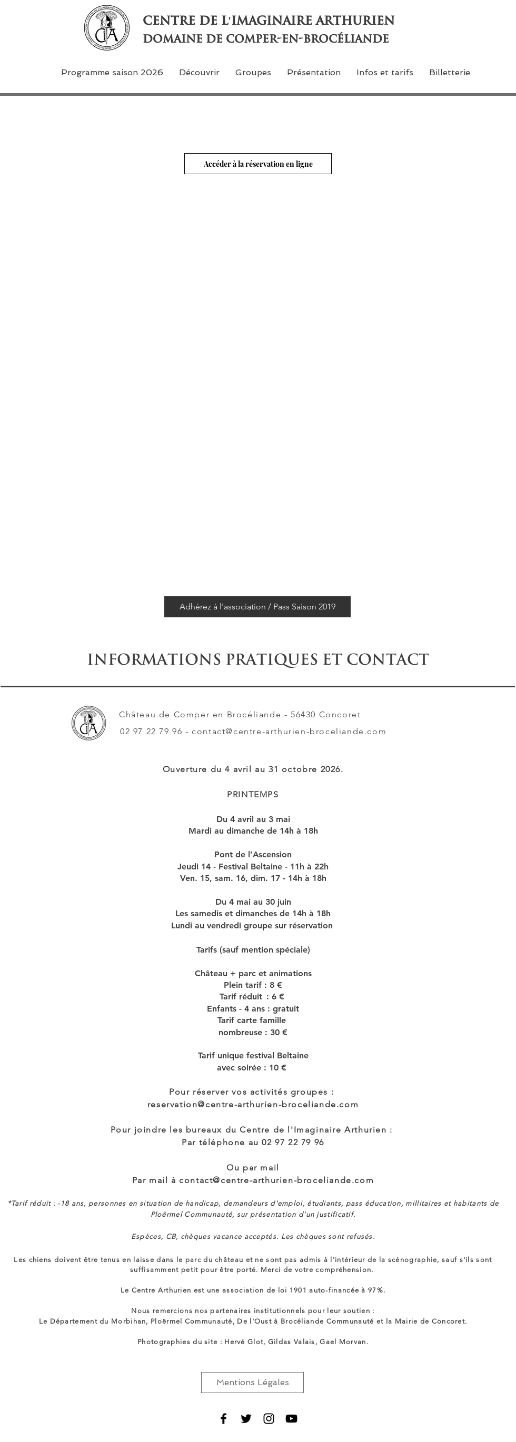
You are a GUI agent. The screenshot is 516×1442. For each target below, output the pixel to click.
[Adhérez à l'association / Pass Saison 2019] (257, 606)
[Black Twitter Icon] (246, 1418)
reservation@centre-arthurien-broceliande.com (253, 1104)
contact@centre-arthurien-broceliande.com (289, 731)
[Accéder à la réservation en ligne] (258, 163)
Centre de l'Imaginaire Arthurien (269, 20)
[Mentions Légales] (252, 1382)
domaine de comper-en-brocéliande (266, 38)
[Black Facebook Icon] (223, 1418)
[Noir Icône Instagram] (269, 1418)
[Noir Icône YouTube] (291, 1418)
